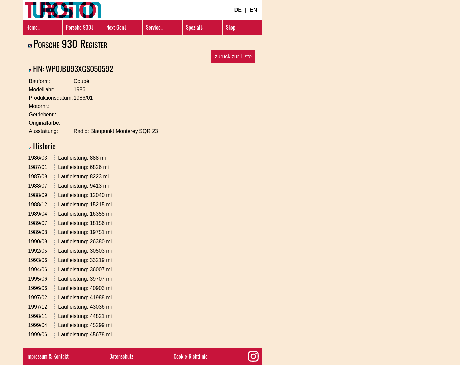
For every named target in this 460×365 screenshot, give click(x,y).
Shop (230, 27)
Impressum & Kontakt (47, 356)
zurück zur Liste (233, 56)
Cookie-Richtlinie (191, 356)
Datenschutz (121, 356)
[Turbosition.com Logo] (63, 10)
